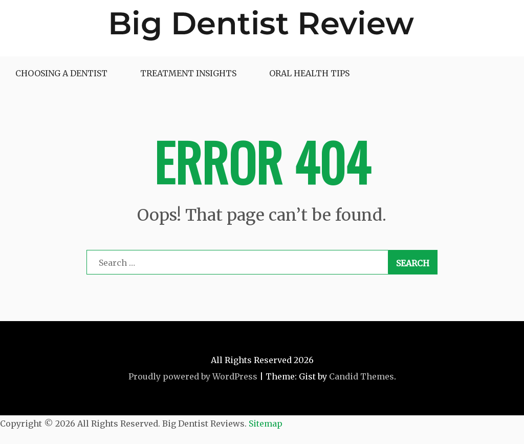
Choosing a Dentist (61, 73)
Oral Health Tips (309, 73)
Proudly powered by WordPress (192, 376)
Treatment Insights (188, 73)
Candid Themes (361, 376)
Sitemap (265, 423)
